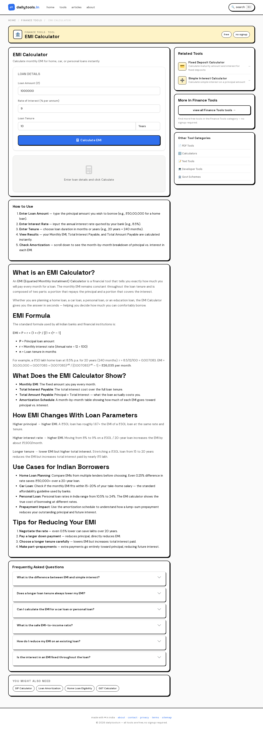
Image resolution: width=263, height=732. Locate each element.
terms (155, 717)
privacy (144, 717)
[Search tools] (241, 7)
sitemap (167, 717)
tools (63, 7)
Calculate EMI (89, 140)
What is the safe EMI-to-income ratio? (45, 625)
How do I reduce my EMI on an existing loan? (48, 641)
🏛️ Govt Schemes (189, 177)
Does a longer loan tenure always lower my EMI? (51, 593)
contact (132, 717)
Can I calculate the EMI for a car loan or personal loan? (55, 609)
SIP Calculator (23, 688)
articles (77, 7)
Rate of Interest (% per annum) (38, 100)
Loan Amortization (50, 688)
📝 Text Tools (186, 161)
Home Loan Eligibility (79, 688)
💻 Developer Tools (190, 169)
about (91, 7)
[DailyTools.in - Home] (23, 7)
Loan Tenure (26, 118)
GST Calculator (108, 688)
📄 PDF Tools (186, 145)
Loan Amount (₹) (29, 83)
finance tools (31, 20)
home (50, 7)
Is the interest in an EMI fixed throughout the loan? (53, 657)
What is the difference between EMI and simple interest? (58, 577)
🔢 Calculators (187, 153)
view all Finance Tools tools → (214, 110)
